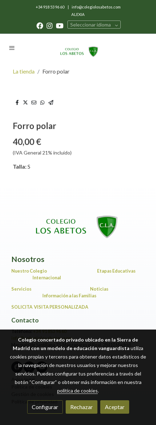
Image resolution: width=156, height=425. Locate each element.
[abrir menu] (12, 48)
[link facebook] (39, 25)
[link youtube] (60, 25)
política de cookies (77, 391)
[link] (78, 47)
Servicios (22, 289)
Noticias (100, 289)
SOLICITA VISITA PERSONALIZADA (49, 307)
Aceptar (115, 406)
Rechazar (81, 406)
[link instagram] (50, 25)
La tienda (24, 71)
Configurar (45, 406)
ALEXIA (78, 14)
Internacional (46, 277)
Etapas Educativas (116, 271)
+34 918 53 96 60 (50, 7)
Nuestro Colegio (29, 271)
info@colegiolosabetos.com (96, 7)
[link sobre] (78, 222)
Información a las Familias (89, 295)
